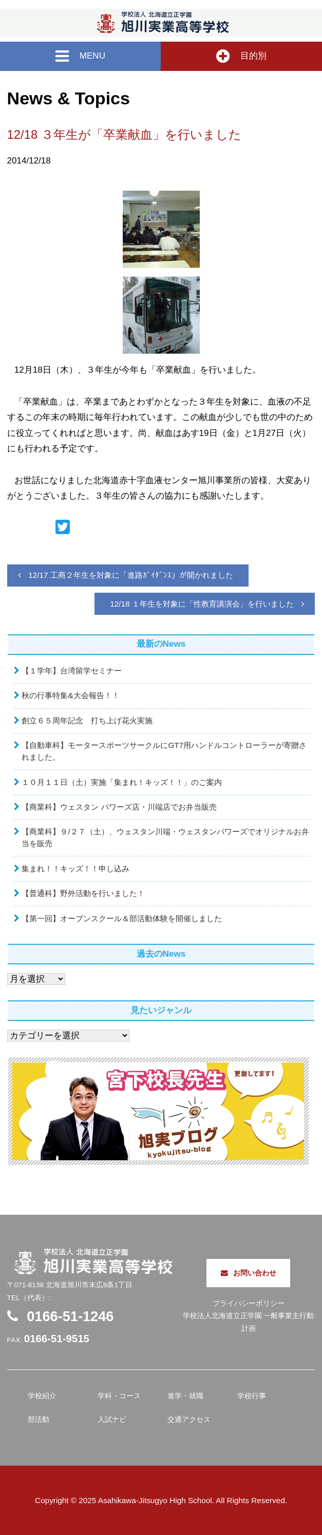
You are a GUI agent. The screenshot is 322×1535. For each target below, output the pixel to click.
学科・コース (119, 1396)
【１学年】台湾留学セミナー (72, 670)
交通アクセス (189, 1419)
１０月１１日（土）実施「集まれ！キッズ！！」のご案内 (122, 782)
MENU (80, 56)
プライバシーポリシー (249, 1303)
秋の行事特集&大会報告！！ (70, 695)
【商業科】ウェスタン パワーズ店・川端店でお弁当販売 (119, 806)
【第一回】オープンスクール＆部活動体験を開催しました (122, 918)
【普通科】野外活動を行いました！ (83, 893)
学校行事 (251, 1396)
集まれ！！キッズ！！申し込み (75, 868)
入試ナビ (112, 1419)
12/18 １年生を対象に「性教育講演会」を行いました (202, 603)
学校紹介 (42, 1396)
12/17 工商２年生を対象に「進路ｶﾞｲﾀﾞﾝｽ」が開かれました (130, 575)
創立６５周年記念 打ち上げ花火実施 (87, 720)
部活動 (38, 1419)
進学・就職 (185, 1396)
